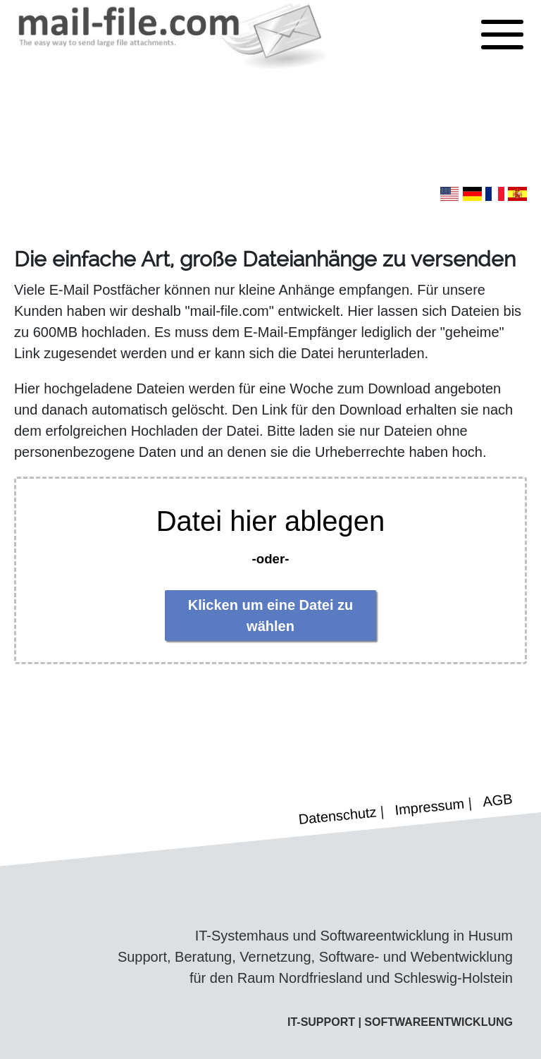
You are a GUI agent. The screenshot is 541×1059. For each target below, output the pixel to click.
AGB (497, 800)
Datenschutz (338, 815)
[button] (502, 35)
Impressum (430, 806)
